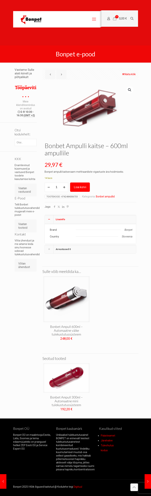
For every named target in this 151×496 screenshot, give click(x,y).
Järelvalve (107, 440)
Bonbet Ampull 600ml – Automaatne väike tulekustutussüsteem (66, 330)
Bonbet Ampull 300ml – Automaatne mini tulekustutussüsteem (66, 401)
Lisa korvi (80, 187)
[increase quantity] (64, 187)
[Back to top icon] (134, 487)
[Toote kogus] (56, 187)
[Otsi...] (26, 142)
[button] (129, 90)
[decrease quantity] (48, 187)
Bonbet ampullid (105, 196)
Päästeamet (108, 435)
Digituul (78, 486)
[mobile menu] (94, 19)
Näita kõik (129, 74)
